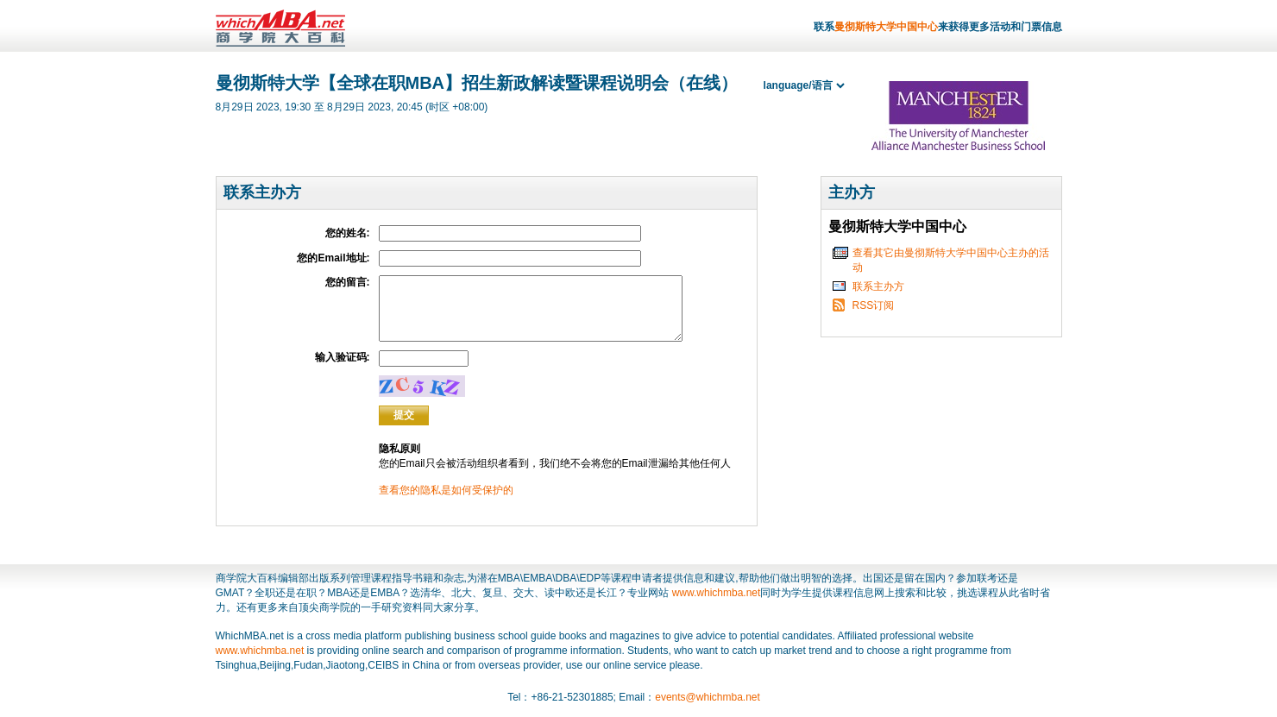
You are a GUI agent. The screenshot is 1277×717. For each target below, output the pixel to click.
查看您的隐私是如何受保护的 (446, 503)
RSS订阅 (873, 305)
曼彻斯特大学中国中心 (886, 27)
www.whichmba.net (716, 606)
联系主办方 (878, 286)
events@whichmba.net (707, 710)
